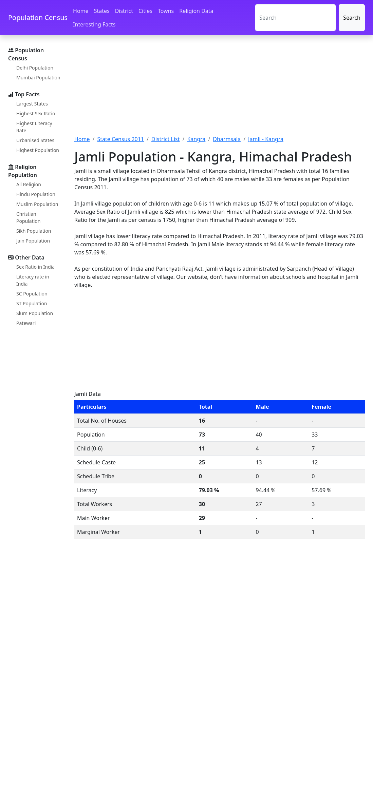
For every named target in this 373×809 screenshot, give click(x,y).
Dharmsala (227, 139)
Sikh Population (33, 231)
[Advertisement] (219, 89)
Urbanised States (35, 140)
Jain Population (33, 240)
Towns (166, 11)
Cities (145, 11)
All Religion (28, 184)
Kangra (196, 139)
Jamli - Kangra (265, 139)
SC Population (32, 293)
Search (351, 17)
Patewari (26, 323)
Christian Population (28, 217)
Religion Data (196, 11)
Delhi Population (34, 67)
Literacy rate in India (32, 280)
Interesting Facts (94, 24)
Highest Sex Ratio (35, 113)
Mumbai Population (38, 77)
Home (81, 11)
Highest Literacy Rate (34, 127)
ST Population (31, 303)
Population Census (38, 17)
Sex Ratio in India (35, 267)
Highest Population (37, 150)
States (102, 11)
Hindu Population (35, 194)
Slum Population (34, 313)
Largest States (32, 103)
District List (165, 139)
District (124, 11)
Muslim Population (37, 204)
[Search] (295, 17)
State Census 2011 (120, 139)
